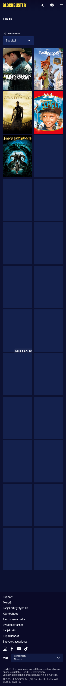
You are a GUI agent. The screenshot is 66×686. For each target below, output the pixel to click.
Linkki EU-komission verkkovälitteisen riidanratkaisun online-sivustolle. (30, 673)
